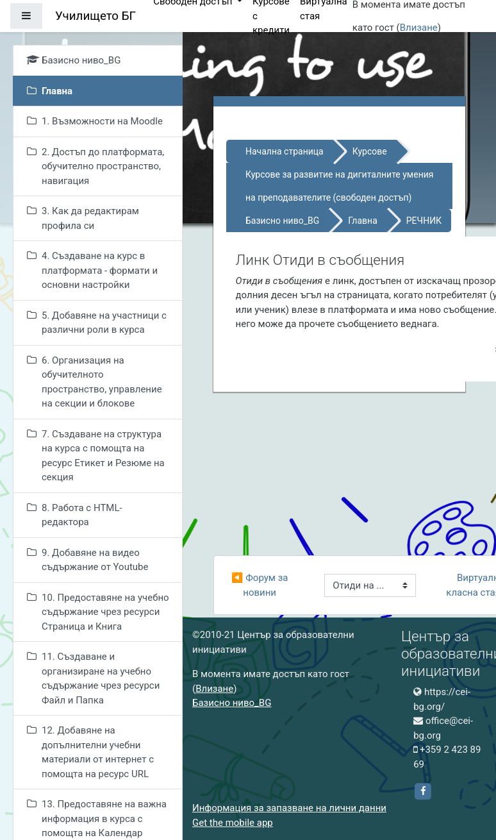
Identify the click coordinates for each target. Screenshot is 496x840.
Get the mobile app (232, 822)
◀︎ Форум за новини (260, 585)
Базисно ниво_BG (282, 220)
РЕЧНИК (424, 220)
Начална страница (284, 151)
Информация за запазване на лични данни (289, 808)
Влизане (419, 27)
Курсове (369, 151)
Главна (362, 220)
